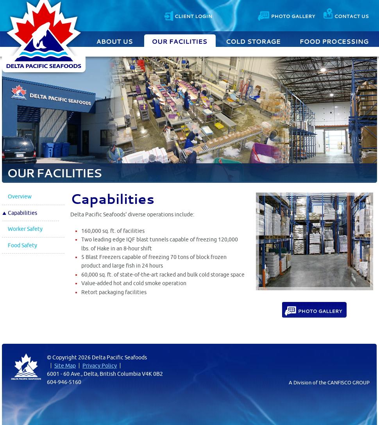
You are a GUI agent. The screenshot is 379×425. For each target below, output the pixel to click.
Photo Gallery (287, 15)
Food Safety (22, 245)
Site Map (65, 365)
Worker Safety (25, 229)
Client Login (188, 15)
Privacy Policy (99, 365)
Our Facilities (180, 40)
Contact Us (346, 15)
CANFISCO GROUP (348, 382)
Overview (20, 196)
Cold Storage (253, 40)
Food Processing (334, 40)
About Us (115, 40)
